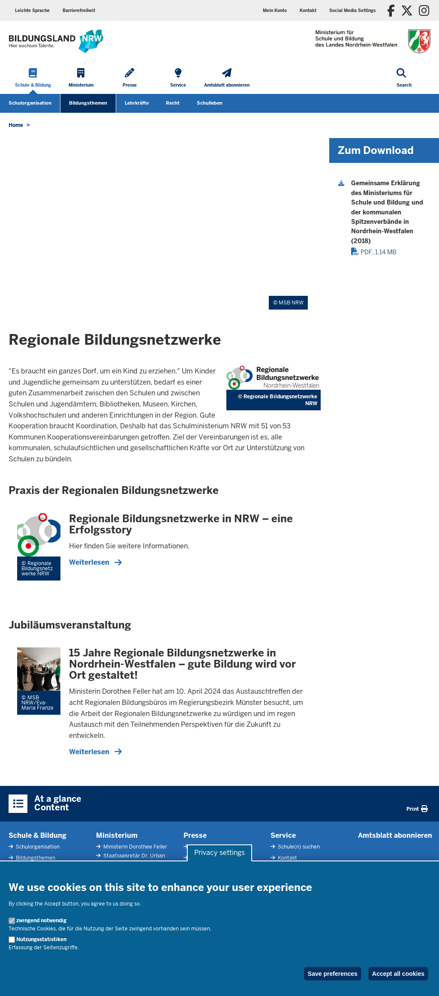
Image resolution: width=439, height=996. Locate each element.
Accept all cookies (398, 973)
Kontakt (308, 10)
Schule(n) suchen (298, 846)
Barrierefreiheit (79, 10)
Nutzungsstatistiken (41, 939)
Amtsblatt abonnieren (395, 835)
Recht (173, 103)
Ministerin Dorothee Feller (134, 846)
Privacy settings (219, 853)
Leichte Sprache (32, 10)
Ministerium (117, 835)
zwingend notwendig (41, 920)
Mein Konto (275, 10)
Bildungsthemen (88, 103)
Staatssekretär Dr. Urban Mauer (130, 859)
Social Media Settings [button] (352, 10)
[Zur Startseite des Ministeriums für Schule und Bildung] (56, 41)
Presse (195, 835)
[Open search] (404, 78)
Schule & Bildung (37, 835)
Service (283, 835)
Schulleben (210, 103)
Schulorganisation (30, 103)
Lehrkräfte (137, 103)
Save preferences (333, 973)
